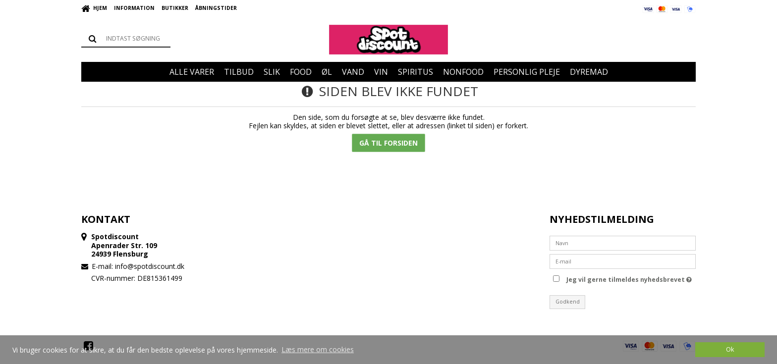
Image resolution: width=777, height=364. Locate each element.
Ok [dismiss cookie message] (730, 349)
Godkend (567, 301)
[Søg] (125, 39)
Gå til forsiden (388, 143)
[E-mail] (623, 260)
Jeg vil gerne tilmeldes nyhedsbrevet (629, 278)
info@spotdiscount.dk (149, 266)
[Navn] (623, 242)
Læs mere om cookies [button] (317, 349)
